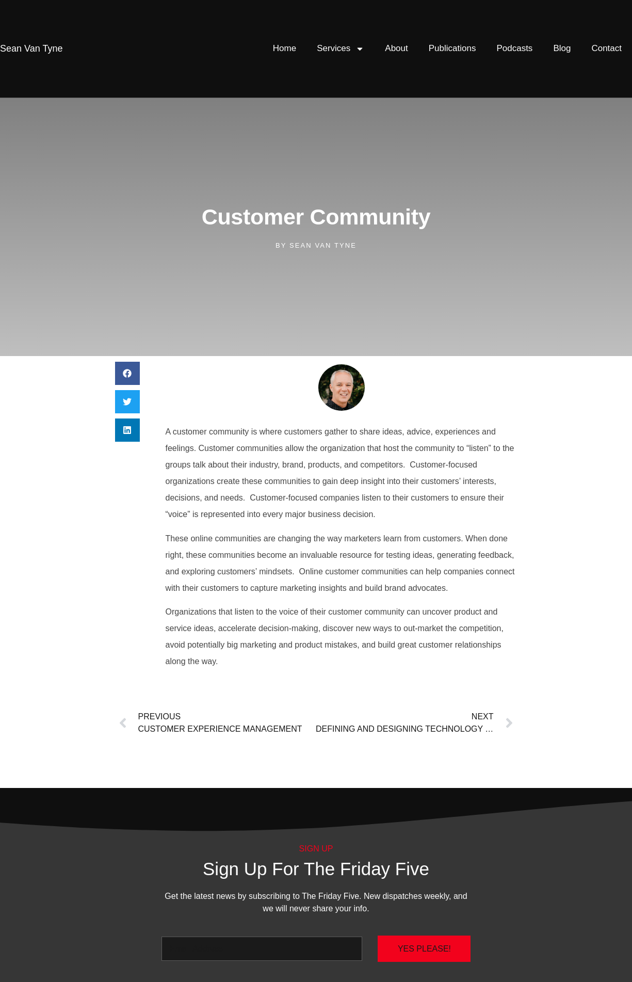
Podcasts (514, 48)
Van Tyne (31, 48)
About (396, 48)
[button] (127, 373)
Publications (452, 48)
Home (284, 48)
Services (340, 48)
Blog (562, 48)
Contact (606, 48)
